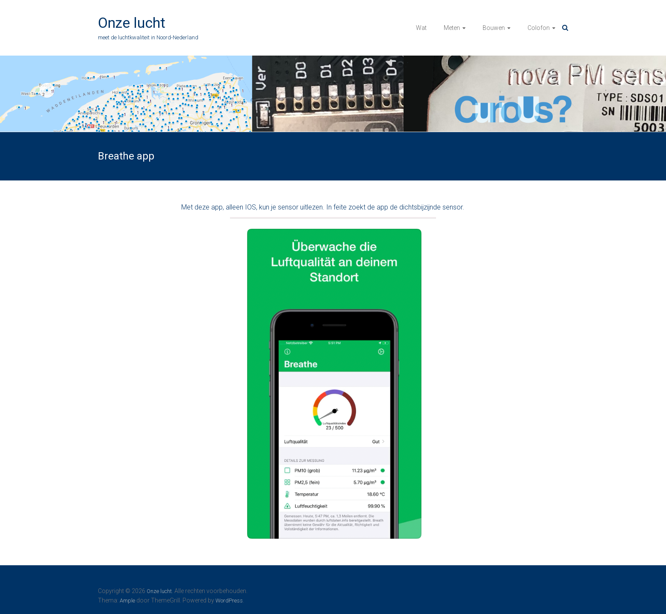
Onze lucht (131, 22)
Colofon (538, 27)
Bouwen (494, 27)
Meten (452, 27)
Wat (421, 27)
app (217, 207)
